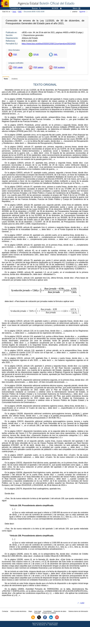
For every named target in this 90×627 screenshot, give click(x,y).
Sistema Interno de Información (78, 611)
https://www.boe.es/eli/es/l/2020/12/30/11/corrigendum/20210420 (49, 44)
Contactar (5, 611)
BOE (20, 12)
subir (82, 603)
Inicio (14, 12)
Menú (76, 8)
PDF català (17, 67)
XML (56, 55)
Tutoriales (37, 613)
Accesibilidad (47, 611)
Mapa (30, 611)
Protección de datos (60, 611)
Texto (6, 79)
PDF (15, 55)
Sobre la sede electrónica (18, 611)
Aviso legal (37, 611)
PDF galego (38, 67)
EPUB (36, 55)
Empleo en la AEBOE (49, 613)
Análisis (14, 79)
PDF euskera (59, 67)
